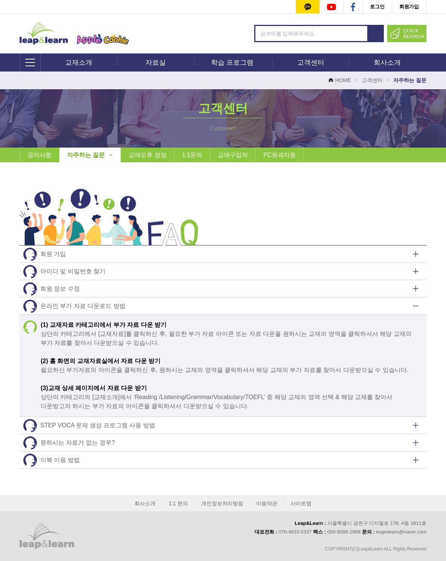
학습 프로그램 (232, 62)
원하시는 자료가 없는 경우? (69, 443)
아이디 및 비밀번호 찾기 (64, 271)
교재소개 (78, 62)
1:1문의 (192, 155)
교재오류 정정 (147, 155)
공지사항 (39, 155)
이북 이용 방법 (51, 460)
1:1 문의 (178, 503)
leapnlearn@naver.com (401, 532)
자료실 (155, 62)
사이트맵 (301, 503)
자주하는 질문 (90, 155)
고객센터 (310, 62)
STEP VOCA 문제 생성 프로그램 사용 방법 (89, 425)
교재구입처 (233, 155)
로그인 (377, 6)
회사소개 (387, 62)
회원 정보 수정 (51, 289)
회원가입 (409, 6)
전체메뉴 (30, 62)
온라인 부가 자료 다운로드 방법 (74, 306)
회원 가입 (44, 254)
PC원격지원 (279, 155)
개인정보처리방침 (222, 503)
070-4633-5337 (295, 532)
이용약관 (266, 503)
